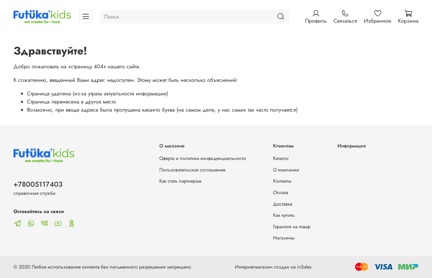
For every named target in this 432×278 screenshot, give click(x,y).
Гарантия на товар (291, 226)
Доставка (282, 204)
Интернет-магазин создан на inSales (273, 266)
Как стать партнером (180, 181)
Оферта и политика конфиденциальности (202, 158)
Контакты (282, 181)
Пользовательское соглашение (192, 169)
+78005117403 (38, 184)
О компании (286, 169)
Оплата (280, 192)
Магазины (283, 237)
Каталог (281, 158)
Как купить (284, 215)
